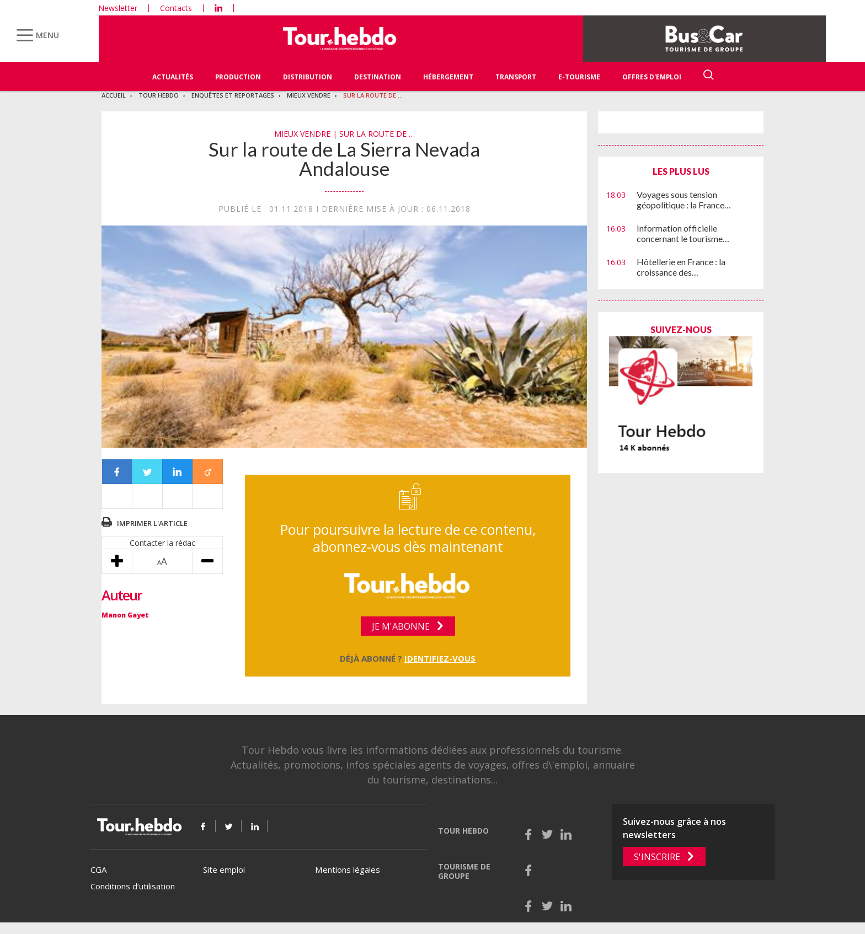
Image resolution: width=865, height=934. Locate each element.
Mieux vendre (308, 95)
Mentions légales (347, 869)
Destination (377, 77)
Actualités (172, 77)
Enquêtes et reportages (232, 95)
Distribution (307, 77)
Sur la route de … (373, 95)
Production (238, 77)
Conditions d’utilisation (132, 886)
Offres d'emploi (651, 77)
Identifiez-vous (440, 658)
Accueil (114, 95)
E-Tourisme (579, 77)
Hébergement (448, 77)
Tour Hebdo (158, 95)
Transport (515, 77)
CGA (98, 869)
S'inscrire (657, 857)
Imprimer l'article (152, 523)
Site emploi (224, 869)
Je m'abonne (401, 626)
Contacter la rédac (162, 543)
